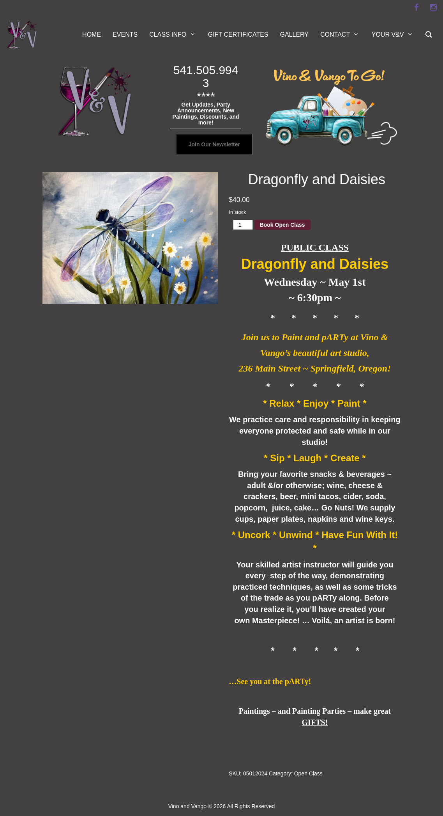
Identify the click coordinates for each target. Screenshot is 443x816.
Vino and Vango (187, 806)
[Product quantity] (243, 225)
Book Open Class (282, 225)
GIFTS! (315, 722)
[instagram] (433, 7)
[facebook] (416, 7)
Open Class (308, 773)
